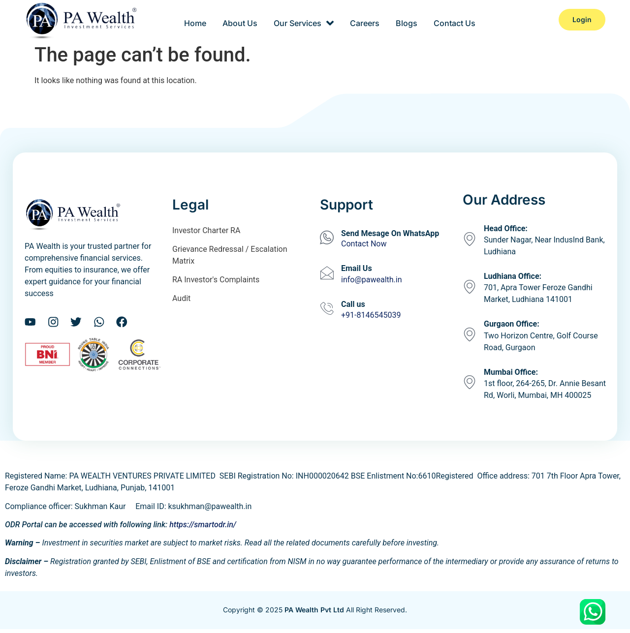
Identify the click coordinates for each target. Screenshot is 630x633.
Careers (364, 20)
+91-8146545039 (371, 315)
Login (582, 19)
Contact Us (451, 20)
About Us (242, 20)
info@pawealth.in (371, 279)
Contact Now (363, 243)
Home (199, 20)
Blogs (404, 20)
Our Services (305, 20)
